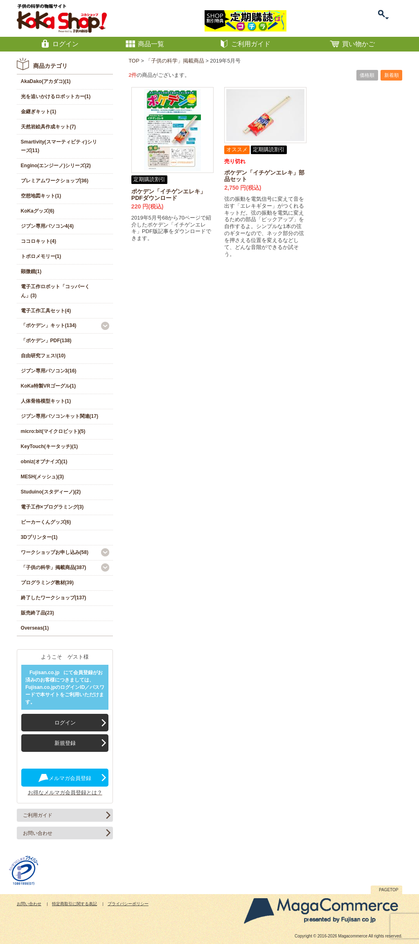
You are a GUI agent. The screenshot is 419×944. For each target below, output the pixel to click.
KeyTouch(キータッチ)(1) (49, 446)
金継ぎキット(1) (38, 111)
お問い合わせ (37, 833)
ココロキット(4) (38, 241)
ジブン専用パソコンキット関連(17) (59, 416)
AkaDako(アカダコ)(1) (46, 81)
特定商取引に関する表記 (74, 903)
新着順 (391, 75)
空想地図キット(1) (41, 196)
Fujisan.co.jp (44, 672)
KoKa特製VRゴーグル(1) (48, 386)
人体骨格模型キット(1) (46, 401)
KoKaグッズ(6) (37, 211)
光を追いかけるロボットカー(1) (56, 96)
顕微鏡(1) (31, 271)
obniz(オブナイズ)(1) (44, 461)
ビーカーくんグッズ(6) (46, 522)
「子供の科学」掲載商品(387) (53, 567)
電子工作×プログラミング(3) (52, 507)
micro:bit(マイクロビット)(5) (53, 431)
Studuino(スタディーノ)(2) (51, 492)
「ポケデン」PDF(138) (46, 340)
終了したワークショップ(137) (53, 598)
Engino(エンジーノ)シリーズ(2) (56, 165)
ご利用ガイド (37, 815)
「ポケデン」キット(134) (49, 325)
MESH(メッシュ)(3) (42, 477)
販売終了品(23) (37, 613)
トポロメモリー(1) (41, 256)
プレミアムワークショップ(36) (54, 181)
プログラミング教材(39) (47, 582)
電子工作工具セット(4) (46, 311)
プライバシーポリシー (128, 903)
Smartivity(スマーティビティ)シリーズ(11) (59, 146)
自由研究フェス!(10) (43, 356)
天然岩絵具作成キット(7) (48, 127)
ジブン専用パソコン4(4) (47, 226)
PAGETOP (388, 890)
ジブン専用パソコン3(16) (49, 371)
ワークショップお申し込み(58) (54, 552)
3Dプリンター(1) (39, 537)
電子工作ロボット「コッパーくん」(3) (55, 291)
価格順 (367, 75)
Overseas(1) (35, 628)
